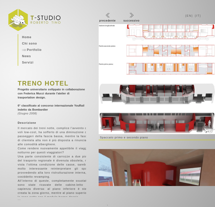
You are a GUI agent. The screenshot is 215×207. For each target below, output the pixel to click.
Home (26, 37)
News (26, 56)
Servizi (28, 62)
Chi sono (29, 43)
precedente (107, 17)
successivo (131, 17)
